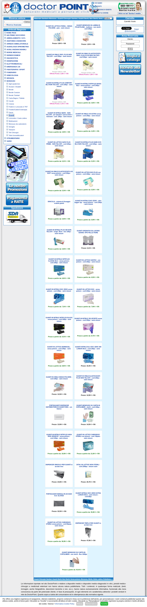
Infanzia (10, 78)
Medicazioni (13, 121)
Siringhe (12, 127)
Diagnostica (12, 58)
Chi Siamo (98, 3)
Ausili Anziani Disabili (16, 49)
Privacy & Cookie (101, 13)
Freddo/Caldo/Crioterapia (18, 109)
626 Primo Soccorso (16, 35)
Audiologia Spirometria (18, 47)
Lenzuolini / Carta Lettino (18, 118)
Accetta (104, 604)
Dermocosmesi (13, 55)
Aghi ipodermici (14, 84)
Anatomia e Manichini (16, 41)
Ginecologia (12, 75)
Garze (11, 112)
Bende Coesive (14, 92)
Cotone (11, 104)
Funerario (11, 72)
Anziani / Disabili (15, 87)
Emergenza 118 (13, 67)
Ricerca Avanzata (13, 25)
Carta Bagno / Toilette (16, 98)
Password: (130, 44)
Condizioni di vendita (103, 9)
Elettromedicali (14, 64)
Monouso (11, 81)
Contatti (98, 6)
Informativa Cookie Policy (64, 604)
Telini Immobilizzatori (16, 135)
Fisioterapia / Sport (16, 69)
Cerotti (11, 101)
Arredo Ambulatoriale (17, 44)
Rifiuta (79, 604)
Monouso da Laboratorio (17, 124)
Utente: (130, 39)
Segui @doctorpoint (132, 30)
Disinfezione (12, 61)
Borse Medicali (14, 52)
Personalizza (91, 604)
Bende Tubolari (14, 95)
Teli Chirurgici (14, 132)
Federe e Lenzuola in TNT (18, 107)
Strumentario (13, 138)
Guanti (11, 115)
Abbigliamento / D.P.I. (16, 38)
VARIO (9, 141)
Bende (11, 89)
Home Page (10, 33)
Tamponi (12, 130)
